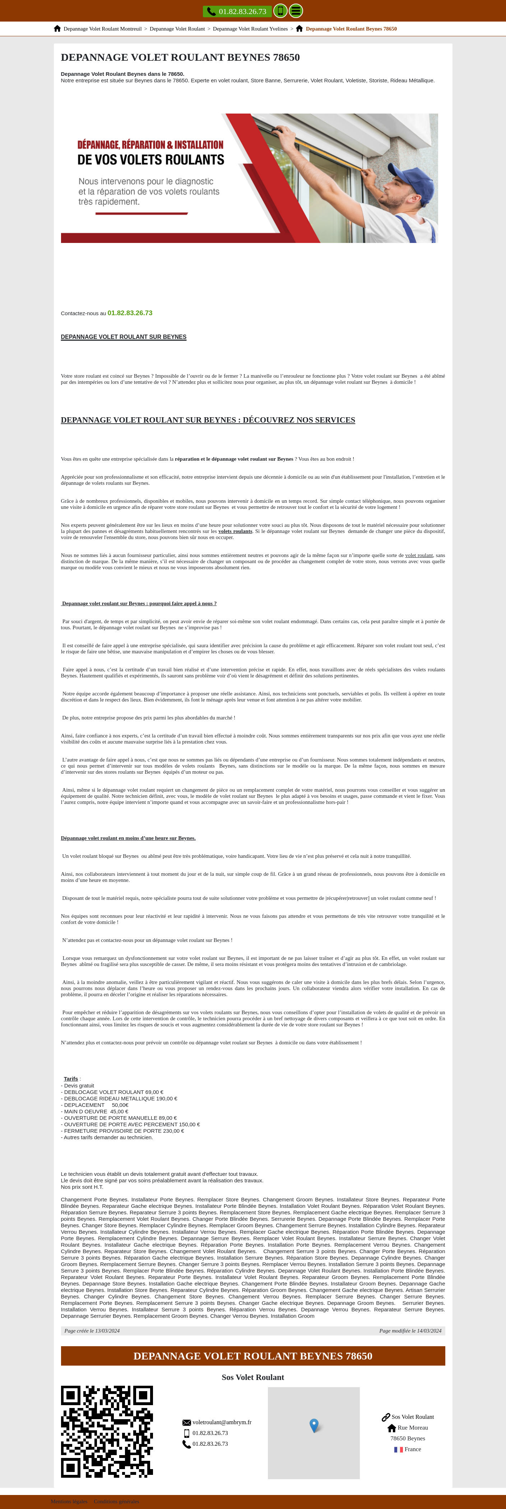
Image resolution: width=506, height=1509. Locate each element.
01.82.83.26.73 (192, 1431)
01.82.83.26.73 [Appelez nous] (236, 11)
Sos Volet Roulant (403, 1415)
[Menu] (296, 11)
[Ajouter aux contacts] (280, 11)
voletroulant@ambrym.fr (204, 1420)
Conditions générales (116, 1498)
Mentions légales (69, 1498)
